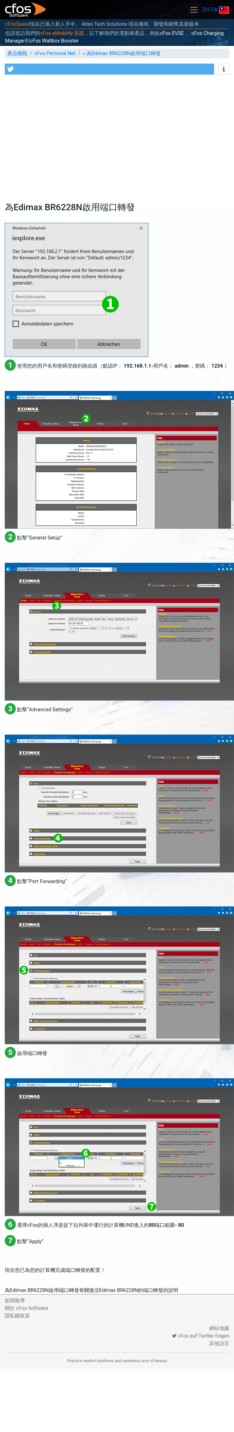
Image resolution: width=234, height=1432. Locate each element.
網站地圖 (219, 1328)
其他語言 (219, 1343)
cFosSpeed (17, 24)
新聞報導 (15, 1301)
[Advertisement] (59, 140)
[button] (109, 69)
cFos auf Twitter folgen (200, 1336)
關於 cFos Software (26, 1308)
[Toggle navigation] (194, 9)
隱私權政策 (17, 1316)
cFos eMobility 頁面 (62, 33)
